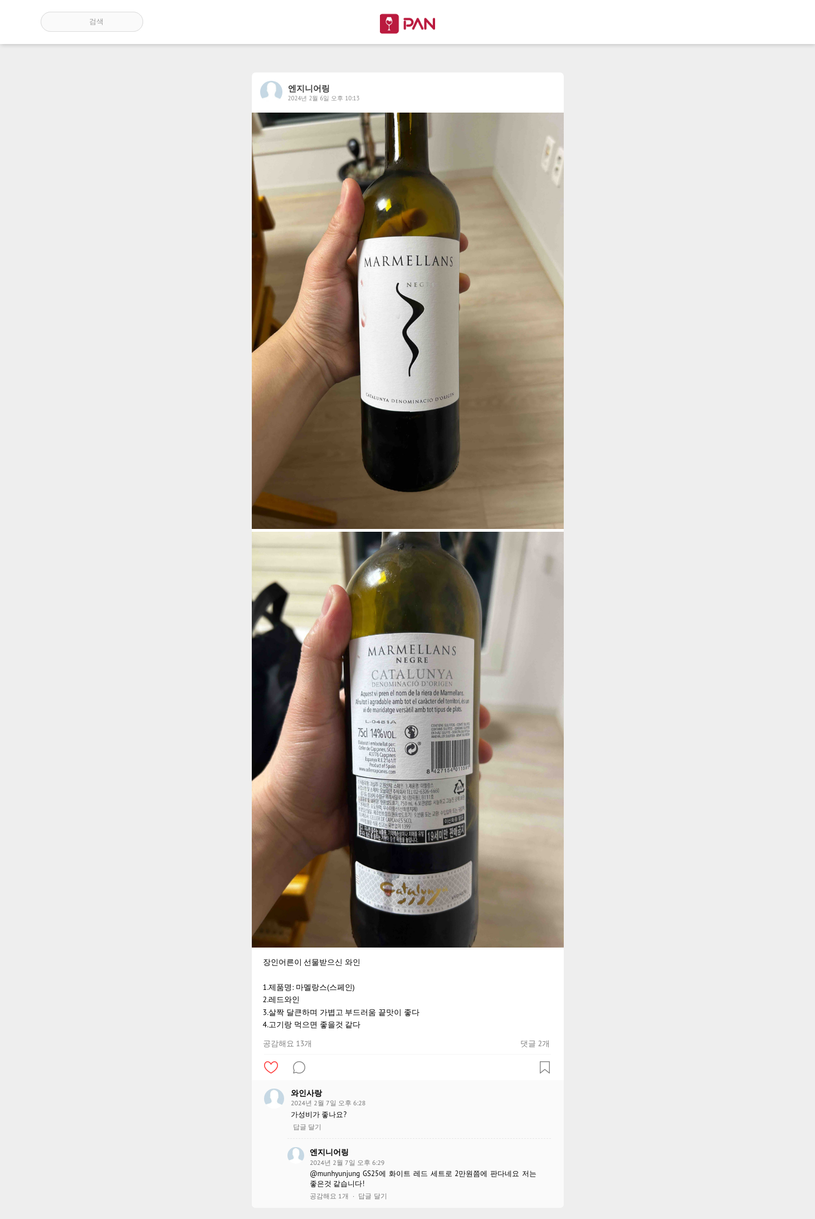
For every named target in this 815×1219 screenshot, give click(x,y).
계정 (758, 21)
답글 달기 (307, 1127)
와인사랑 (306, 1093)
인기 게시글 (726, 21)
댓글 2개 (535, 1043)
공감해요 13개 (288, 1043)
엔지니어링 (329, 1152)
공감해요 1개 (329, 1196)
